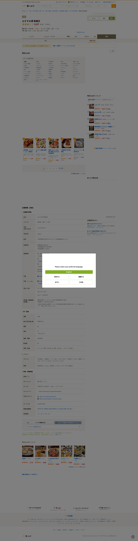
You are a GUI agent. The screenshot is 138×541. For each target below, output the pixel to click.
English (69, 272)
